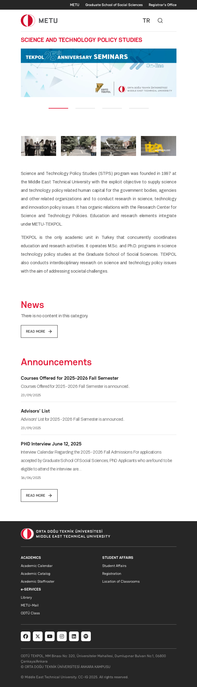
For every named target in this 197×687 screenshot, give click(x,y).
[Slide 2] (85, 108)
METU (74, 4)
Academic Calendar (36, 565)
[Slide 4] (139, 108)
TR (146, 20)
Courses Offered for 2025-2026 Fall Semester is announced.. (75, 386)
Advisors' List (35, 411)
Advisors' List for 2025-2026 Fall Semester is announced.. (73, 419)
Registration (111, 573)
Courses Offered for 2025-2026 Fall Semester (70, 378)
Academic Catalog (35, 573)
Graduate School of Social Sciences (114, 4)
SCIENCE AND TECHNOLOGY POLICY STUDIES (81, 39)
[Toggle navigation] (173, 20)
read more (39, 331)
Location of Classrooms (121, 581)
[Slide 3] (112, 108)
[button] (27, 73)
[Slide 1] (58, 108)
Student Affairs (114, 565)
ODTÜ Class (30, 613)
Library (26, 597)
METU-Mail (30, 605)
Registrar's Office (162, 4)
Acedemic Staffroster (37, 581)
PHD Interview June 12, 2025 (51, 444)
